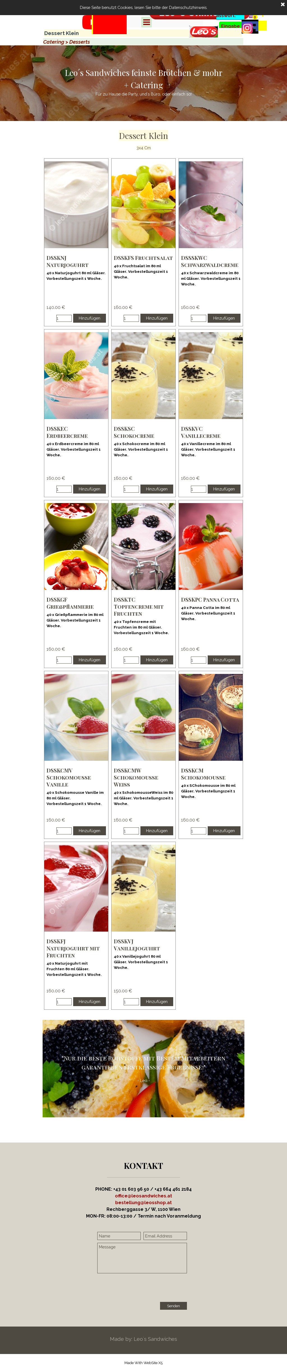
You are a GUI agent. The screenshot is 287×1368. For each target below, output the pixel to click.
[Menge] (64, 318)
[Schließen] (283, 4)
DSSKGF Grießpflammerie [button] (70, 603)
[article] (76, 242)
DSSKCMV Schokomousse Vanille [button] (69, 777)
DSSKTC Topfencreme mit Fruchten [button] (139, 606)
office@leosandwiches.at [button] (143, 1196)
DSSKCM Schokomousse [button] (203, 774)
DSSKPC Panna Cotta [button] (210, 599)
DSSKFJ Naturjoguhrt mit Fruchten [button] (73, 948)
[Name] (119, 1236)
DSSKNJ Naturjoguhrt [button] (68, 261)
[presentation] (139, 1288)
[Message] (142, 1258)
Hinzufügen (89, 318)
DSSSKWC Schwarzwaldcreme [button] (209, 261)
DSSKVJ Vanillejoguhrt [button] (137, 945)
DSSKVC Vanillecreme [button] (200, 432)
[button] (143, 1202)
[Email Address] (165, 1236)
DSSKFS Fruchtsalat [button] (143, 257)
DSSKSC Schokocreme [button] (134, 432)
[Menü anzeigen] (146, 22)
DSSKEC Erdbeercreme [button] (67, 432)
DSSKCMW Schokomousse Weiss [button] (136, 777)
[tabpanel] (109, 31)
